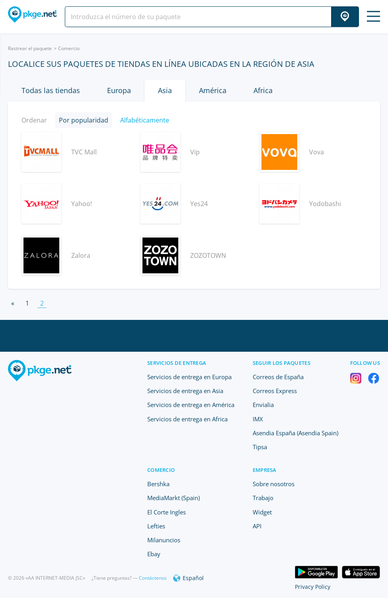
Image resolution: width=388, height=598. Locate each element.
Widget (262, 512)
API (257, 526)
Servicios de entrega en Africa (187, 419)
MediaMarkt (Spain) (173, 498)
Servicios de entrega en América (190, 405)
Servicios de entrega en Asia (185, 391)
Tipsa (260, 447)
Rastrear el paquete (30, 48)
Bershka (158, 484)
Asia (165, 90)
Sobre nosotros (273, 484)
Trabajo (263, 498)
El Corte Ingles (166, 512)
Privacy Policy (312, 586)
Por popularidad (83, 120)
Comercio (69, 48)
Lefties (156, 526)
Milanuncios (163, 540)
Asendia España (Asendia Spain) (295, 433)
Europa (119, 90)
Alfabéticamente (144, 120)
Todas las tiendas (50, 90)
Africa (263, 90)
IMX (258, 419)
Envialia (263, 405)
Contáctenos (153, 578)
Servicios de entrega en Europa (189, 377)
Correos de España (278, 377)
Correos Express (275, 391)
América (212, 90)
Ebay (153, 554)
